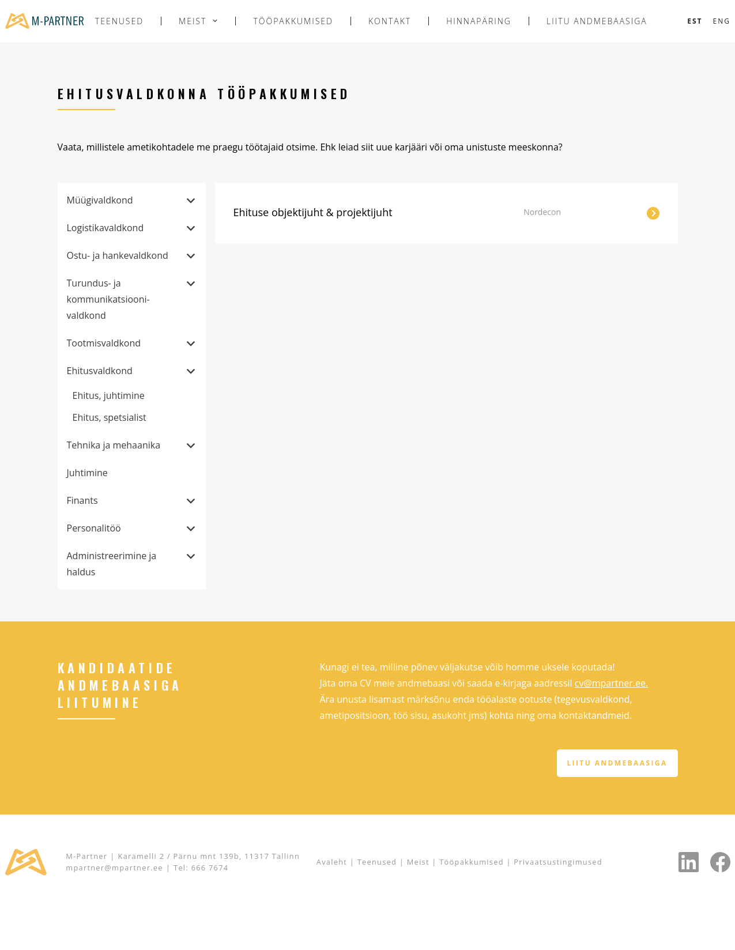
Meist (192, 21)
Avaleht (331, 862)
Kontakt (389, 21)
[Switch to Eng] (721, 21)
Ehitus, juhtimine (109, 395)
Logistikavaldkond (105, 227)
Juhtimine (87, 472)
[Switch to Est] (694, 21)
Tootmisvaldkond (104, 343)
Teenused (119, 21)
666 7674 (210, 867)
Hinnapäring (478, 21)
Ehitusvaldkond (100, 370)
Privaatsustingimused (558, 862)
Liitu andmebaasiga (596, 21)
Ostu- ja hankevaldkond (117, 255)
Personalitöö (94, 528)
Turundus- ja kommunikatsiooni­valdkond (108, 299)
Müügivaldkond (100, 200)
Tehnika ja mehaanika (114, 445)
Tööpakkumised (293, 21)
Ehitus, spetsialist (109, 417)
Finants (82, 500)
